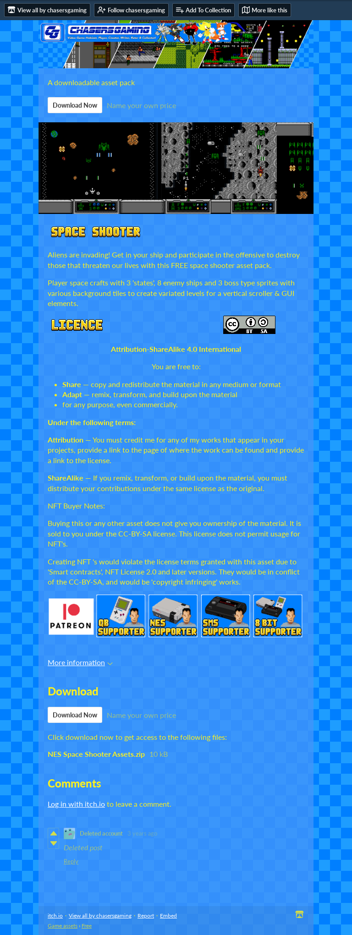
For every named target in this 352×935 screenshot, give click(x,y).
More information (80, 662)
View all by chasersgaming (100, 915)
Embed (168, 915)
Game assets (62, 925)
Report (146, 915)
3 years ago (142, 833)
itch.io (55, 915)
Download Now (75, 105)
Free (87, 925)
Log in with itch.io (76, 803)
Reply (71, 861)
